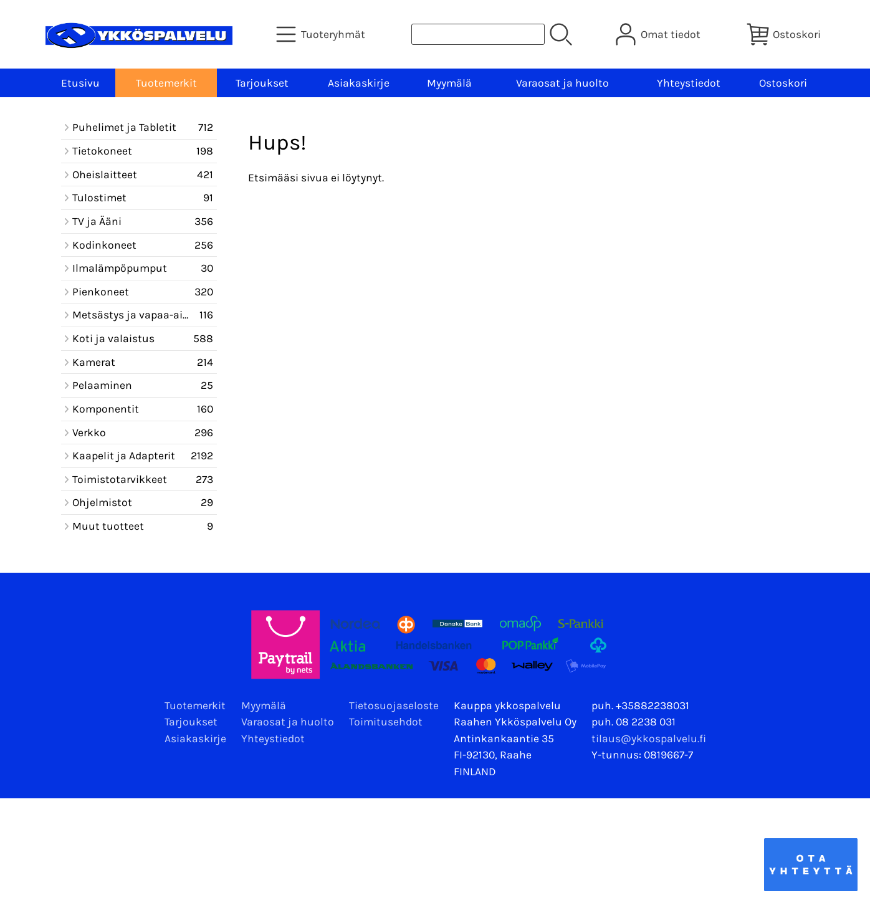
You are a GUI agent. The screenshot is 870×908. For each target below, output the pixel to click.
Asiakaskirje (359, 83)
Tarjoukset (262, 83)
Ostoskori (783, 83)
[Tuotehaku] (478, 34)
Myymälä (449, 83)
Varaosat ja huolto (562, 83)
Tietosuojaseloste (394, 705)
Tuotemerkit (166, 83)
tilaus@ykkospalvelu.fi (648, 738)
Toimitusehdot (386, 721)
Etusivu (80, 83)
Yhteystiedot (688, 83)
